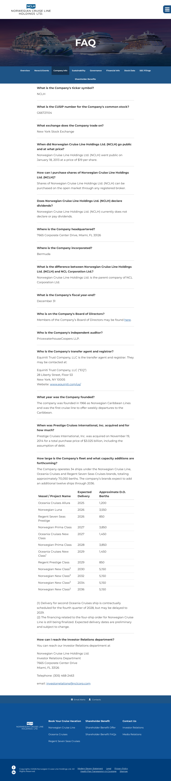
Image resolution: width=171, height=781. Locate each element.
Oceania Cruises (57, 734)
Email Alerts (79, 699)
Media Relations (132, 734)
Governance (96, 70)
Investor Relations (133, 727)
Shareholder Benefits (85, 79)
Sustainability (78, 70)
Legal (108, 768)
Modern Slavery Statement (90, 768)
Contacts (96, 699)
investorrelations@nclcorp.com (68, 683)
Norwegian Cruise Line (61, 727)
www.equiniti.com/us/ (65, 384)
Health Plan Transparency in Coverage (98, 771)
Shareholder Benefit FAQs (101, 734)
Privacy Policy (121, 768)
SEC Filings (145, 70)
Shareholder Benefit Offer (101, 727)
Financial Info (113, 70)
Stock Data (129, 70)
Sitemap (124, 771)
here (127, 320)
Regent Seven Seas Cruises (64, 741)
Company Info (60, 70)
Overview (25, 70)
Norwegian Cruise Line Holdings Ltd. (54, 769)
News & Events (41, 70)
